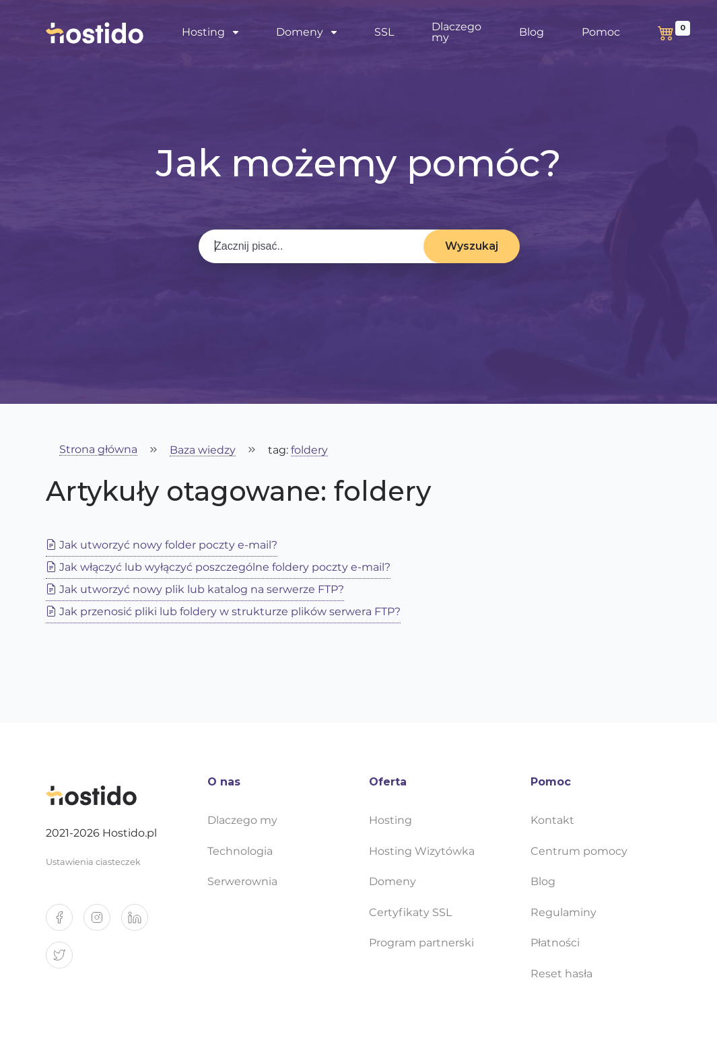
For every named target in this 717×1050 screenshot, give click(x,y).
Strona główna (98, 450)
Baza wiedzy (203, 450)
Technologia (240, 851)
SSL (384, 32)
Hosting (203, 32)
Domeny (299, 32)
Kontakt (552, 820)
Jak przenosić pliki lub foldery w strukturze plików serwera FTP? (223, 611)
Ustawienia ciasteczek (93, 862)
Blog (531, 32)
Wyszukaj (471, 246)
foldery (309, 450)
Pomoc (601, 32)
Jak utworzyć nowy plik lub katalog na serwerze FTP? (195, 589)
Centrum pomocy (579, 851)
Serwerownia (242, 881)
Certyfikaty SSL (410, 912)
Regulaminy (563, 912)
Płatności (555, 942)
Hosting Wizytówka (422, 851)
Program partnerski (421, 942)
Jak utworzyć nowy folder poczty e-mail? (161, 544)
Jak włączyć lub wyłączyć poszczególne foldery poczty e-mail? (218, 567)
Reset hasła (561, 973)
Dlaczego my (456, 32)
